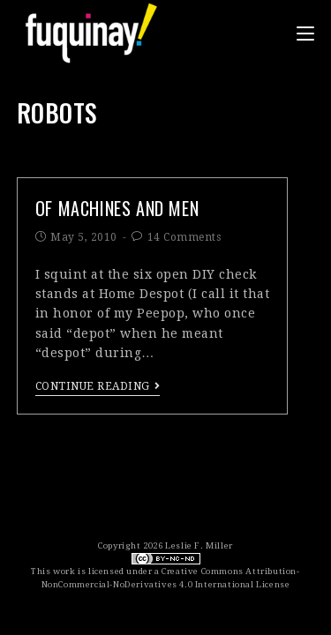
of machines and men (117, 208)
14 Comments (184, 237)
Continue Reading (98, 386)
